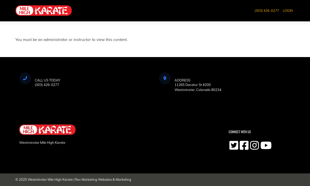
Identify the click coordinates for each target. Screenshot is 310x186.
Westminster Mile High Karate (50, 179)
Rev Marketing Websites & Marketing (103, 179)
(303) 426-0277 (267, 11)
